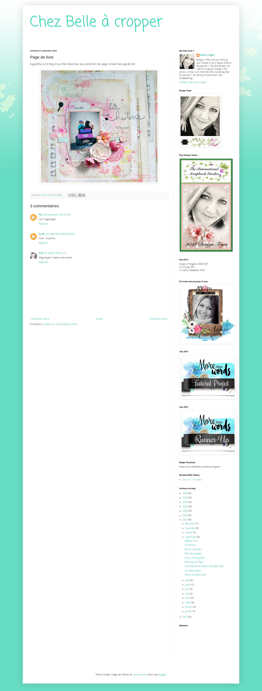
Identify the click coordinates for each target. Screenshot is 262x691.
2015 (185, 511)
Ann (41, 215)
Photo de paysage (193, 553)
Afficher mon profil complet (193, 82)
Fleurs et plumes (193, 549)
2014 (185, 515)
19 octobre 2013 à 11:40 (55, 253)
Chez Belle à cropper (96, 22)
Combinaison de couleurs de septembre (204, 566)
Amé (41, 253)
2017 (185, 502)
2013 (185, 520)
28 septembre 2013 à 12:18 (57, 215)
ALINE (42, 234)
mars (188, 602)
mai (187, 594)
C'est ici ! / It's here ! (192, 480)
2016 (185, 506)
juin (187, 589)
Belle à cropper (207, 55)
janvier (189, 611)
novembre (190, 528)
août (187, 580)
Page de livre (191, 541)
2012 (185, 617)
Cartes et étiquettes (195, 558)
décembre (190, 524)
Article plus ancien (158, 319)
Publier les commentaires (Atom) (60, 324)
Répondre (43, 224)
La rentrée (190, 545)
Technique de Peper (194, 562)
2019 (185, 493)
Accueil (99, 319)
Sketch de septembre (195, 575)
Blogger (162, 674)
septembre (191, 537)
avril (187, 598)
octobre (189, 532)
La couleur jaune (193, 570)
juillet (188, 585)
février (189, 607)
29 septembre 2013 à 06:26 (60, 234)
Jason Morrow (140, 674)
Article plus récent (40, 319)
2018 (185, 498)
